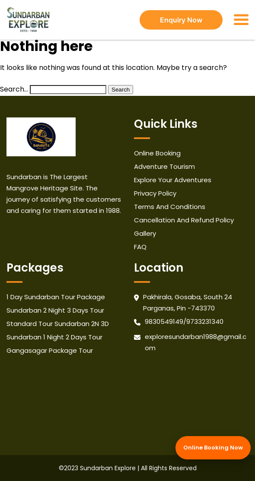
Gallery (145, 233)
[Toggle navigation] (241, 19)
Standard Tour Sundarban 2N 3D (57, 323)
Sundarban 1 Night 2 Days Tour (54, 337)
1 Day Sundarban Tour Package (55, 296)
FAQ (140, 246)
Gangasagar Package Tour (49, 350)
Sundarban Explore (108, 468)
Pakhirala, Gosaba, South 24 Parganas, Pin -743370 (187, 302)
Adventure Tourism (164, 166)
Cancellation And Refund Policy (184, 220)
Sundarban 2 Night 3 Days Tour (55, 310)
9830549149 (164, 321)
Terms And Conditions (169, 206)
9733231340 (204, 321)
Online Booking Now (213, 447)
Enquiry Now (181, 20)
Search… (14, 89)
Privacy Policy (155, 193)
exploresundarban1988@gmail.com (195, 342)
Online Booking (157, 153)
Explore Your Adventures (172, 179)
